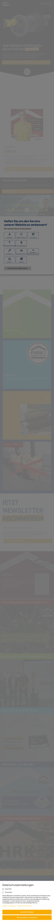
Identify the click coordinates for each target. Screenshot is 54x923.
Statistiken (7, 892)
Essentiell (6, 889)
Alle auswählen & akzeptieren (27, 917)
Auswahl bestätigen (27, 912)
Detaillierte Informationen (24, 906)
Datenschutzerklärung (8, 906)
